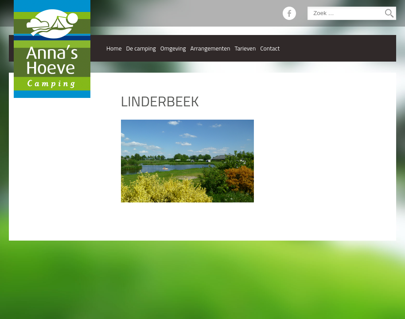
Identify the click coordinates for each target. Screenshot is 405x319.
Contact (270, 48)
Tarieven (245, 48)
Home (114, 48)
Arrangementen (210, 48)
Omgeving (173, 48)
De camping (141, 48)
